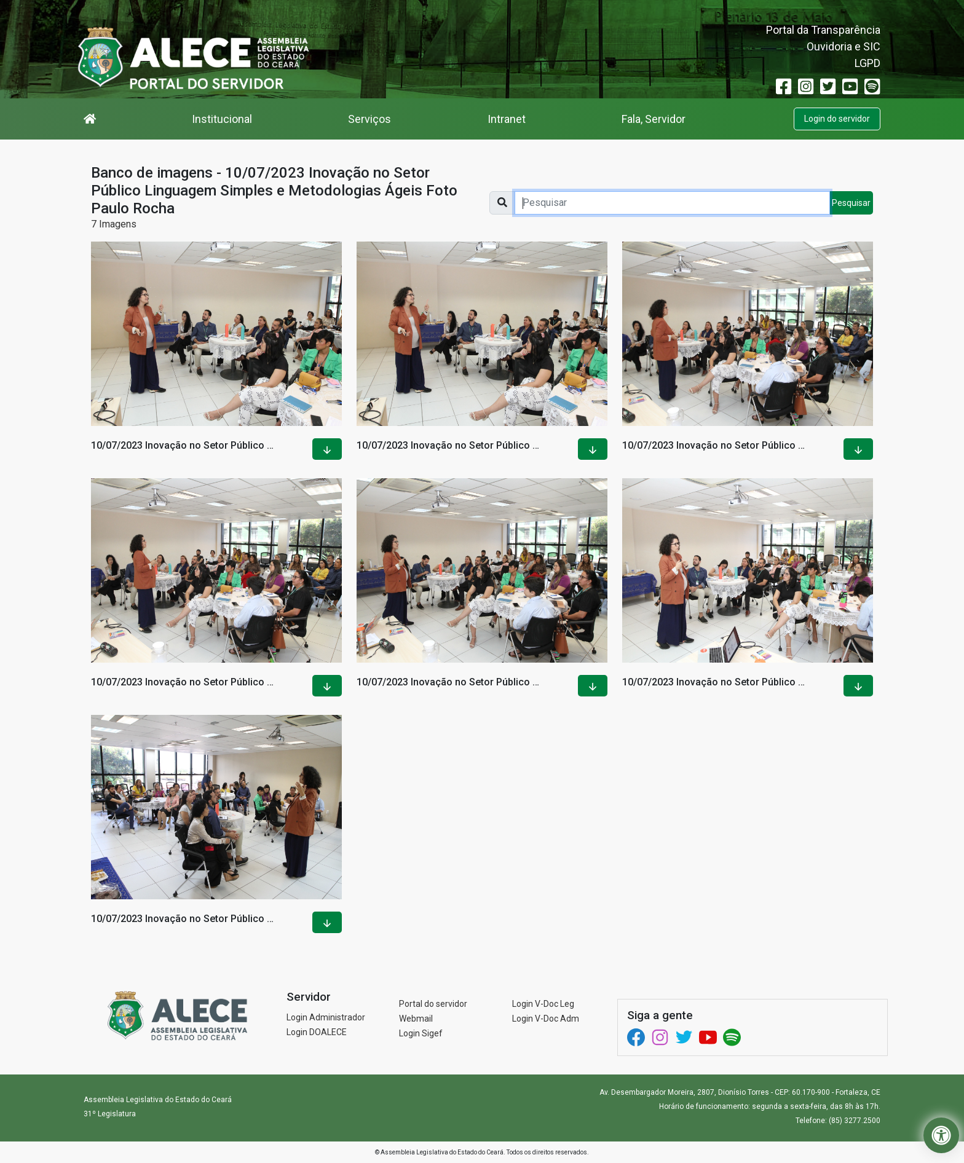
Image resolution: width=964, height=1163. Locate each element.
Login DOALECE (316, 1032)
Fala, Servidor (653, 118)
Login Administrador (325, 1017)
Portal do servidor (433, 1004)
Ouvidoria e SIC (843, 46)
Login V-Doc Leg (543, 1004)
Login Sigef (421, 1033)
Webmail (416, 1018)
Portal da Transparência (823, 29)
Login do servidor (837, 119)
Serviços (369, 118)
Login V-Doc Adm (545, 1018)
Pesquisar (851, 203)
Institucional (222, 118)
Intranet (507, 118)
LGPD (867, 63)
